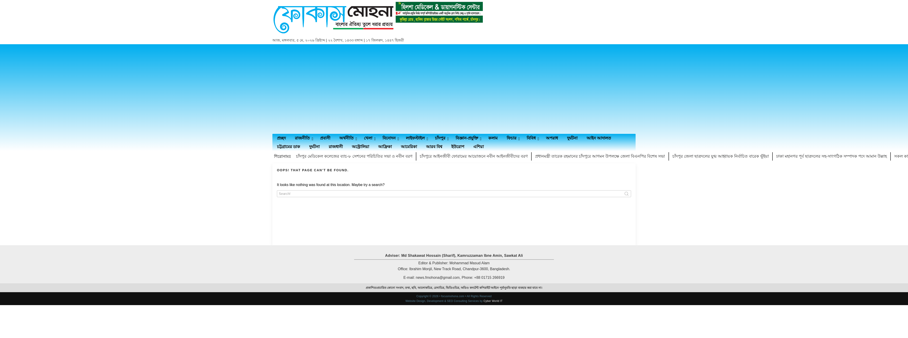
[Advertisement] (315, 89)
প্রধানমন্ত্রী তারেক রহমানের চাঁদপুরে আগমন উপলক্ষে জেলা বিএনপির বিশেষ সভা (600, 156)
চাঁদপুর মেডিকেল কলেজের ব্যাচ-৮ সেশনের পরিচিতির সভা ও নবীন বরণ (354, 156)
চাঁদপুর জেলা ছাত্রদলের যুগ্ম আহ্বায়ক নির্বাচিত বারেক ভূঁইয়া (720, 156)
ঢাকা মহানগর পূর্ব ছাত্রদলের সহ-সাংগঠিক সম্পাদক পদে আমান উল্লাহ (831, 156)
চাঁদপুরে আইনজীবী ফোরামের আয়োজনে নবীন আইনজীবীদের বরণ (474, 156)
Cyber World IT (493, 301)
